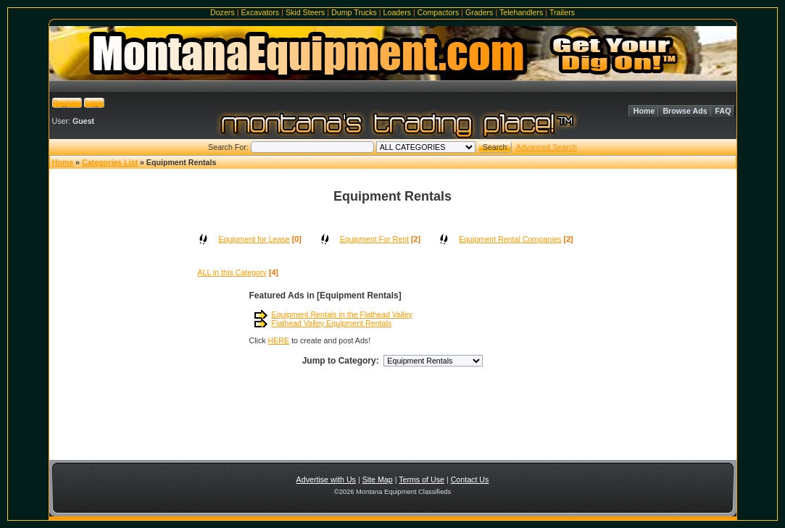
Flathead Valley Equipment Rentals (332, 323)
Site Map (377, 479)
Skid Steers (305, 12)
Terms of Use (421, 479)
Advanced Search (546, 147)
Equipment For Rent (374, 239)
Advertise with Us (326, 479)
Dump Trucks (354, 12)
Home (644, 110)
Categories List (110, 162)
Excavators (260, 12)
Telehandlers (521, 12)
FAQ (723, 110)
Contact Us (470, 479)
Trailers (562, 12)
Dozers (222, 12)
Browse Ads (685, 110)
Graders (479, 12)
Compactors (438, 12)
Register (67, 103)
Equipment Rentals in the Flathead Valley (342, 314)
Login (94, 103)
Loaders (397, 12)
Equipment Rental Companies (510, 239)
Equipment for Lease (253, 239)
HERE (279, 340)
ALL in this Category (232, 272)
